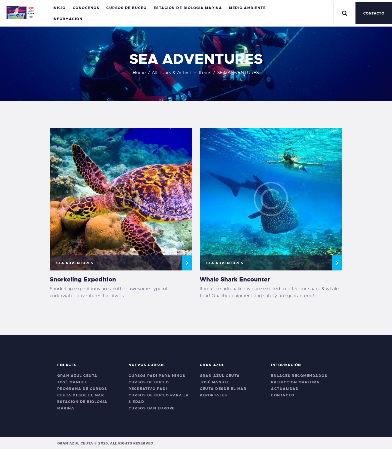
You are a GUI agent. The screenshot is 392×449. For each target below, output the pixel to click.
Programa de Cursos (82, 388)
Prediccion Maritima (295, 382)
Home (139, 72)
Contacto (282, 395)
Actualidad (285, 388)
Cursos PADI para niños (156, 375)
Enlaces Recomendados (299, 375)
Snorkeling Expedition (83, 279)
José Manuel (72, 382)
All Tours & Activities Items (181, 72)
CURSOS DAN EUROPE (151, 408)
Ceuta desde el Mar (80, 395)
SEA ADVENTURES (74, 263)
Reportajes (213, 395)
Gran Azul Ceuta (77, 375)
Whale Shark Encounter (235, 279)
